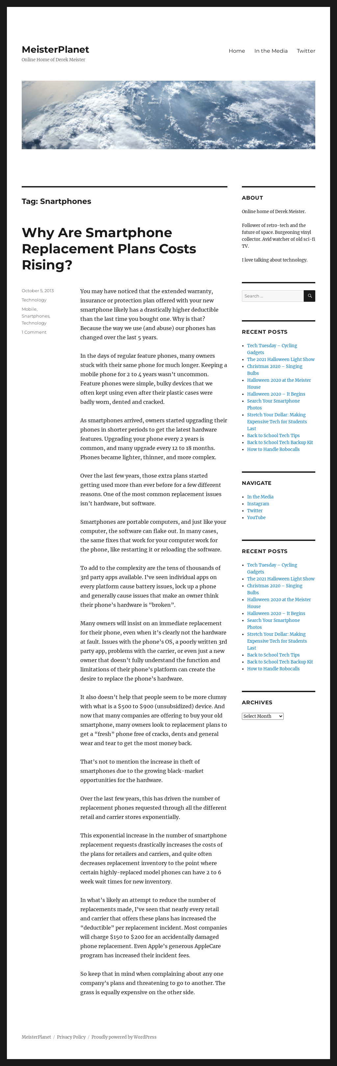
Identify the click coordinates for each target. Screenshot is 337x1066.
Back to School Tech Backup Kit (280, 442)
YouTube (256, 517)
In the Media (271, 51)
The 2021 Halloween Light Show (281, 359)
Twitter (306, 51)
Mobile (29, 309)
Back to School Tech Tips (273, 435)
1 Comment (34, 332)
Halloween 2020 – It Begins (276, 394)
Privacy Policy (71, 1037)
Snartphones (35, 316)
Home (237, 51)
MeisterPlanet (55, 49)
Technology (34, 299)
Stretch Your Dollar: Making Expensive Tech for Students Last (277, 422)
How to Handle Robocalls (273, 449)
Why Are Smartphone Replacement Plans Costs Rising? (109, 248)
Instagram (258, 504)
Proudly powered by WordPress (124, 1037)
